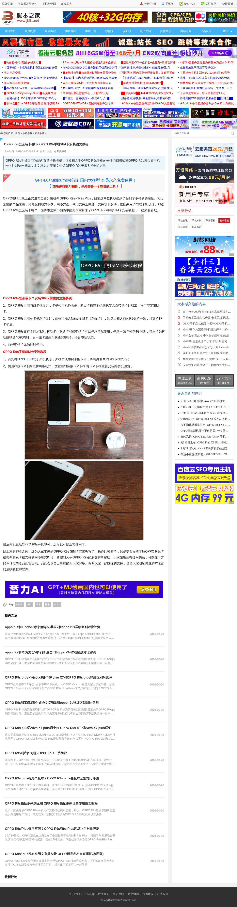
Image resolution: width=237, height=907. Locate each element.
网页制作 (30, 31)
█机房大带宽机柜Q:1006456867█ (142, 82)
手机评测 (183, 227)
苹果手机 (210, 220)
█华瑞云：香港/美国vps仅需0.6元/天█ (86, 98)
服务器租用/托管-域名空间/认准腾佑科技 (146, 98)
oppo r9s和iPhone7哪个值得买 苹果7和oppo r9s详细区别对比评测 (52, 627)
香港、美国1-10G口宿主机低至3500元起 (205, 77)
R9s (29, 604)
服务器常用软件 (27, 3)
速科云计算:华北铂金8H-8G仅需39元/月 (145, 67)
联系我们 (103, 894)
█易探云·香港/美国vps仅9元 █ (22, 62)
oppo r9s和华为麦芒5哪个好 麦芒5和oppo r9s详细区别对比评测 (50, 652)
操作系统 (165, 31)
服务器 (127, 31)
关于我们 (74, 894)
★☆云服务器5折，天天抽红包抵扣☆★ (87, 82)
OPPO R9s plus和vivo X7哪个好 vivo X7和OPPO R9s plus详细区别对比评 (58, 677)
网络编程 (50, 31)
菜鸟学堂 (7, 3)
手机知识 (196, 220)
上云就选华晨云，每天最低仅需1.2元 (202, 93)
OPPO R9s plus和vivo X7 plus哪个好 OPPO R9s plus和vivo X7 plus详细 (58, 728)
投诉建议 (147, 894)
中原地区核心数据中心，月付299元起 (86, 93)
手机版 (169, 3)
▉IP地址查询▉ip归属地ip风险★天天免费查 (90, 72)
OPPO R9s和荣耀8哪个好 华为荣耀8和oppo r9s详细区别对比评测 (52, 702)
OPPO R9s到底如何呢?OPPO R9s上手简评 (36, 753)
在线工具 (66, 3)
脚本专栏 (70, 31)
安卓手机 (39, 133)
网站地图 (133, 894)
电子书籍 (145, 31)
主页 (17, 133)
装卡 (38, 604)
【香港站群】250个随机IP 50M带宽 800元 (147, 77)
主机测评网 (49, 3)
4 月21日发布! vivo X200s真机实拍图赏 (204, 448)
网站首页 (10, 31)
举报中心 (189, 4)
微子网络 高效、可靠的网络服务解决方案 (88, 88)
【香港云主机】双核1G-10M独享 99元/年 (205, 72)
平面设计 (206, 31)
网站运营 (185, 31)
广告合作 (89, 894)
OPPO (19, 604)
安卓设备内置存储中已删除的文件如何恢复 (209, 365)
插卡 (47, 604)
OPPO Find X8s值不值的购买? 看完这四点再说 (208, 413)
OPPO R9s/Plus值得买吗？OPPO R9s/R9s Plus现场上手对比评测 (52, 828)
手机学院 (27, 133)
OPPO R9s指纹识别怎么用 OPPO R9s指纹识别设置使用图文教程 (51, 803)
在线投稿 (162, 894)
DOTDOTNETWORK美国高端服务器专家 (88, 103)
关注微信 (210, 3)
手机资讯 (183, 220)
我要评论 (60, 151)
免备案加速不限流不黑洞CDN (198, 67)
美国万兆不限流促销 (16, 82)
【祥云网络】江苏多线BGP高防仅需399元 (147, 88)
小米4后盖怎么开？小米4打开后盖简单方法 (209, 341)
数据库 (109, 31)
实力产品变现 (12, 72)
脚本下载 (90, 31)
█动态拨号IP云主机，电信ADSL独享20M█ (30, 88)
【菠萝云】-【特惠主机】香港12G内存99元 (30, 67)
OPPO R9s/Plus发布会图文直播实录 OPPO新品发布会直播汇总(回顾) (54, 854)
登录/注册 (150, 3)
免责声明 (118, 894)
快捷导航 (229, 3)
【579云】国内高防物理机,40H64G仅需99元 (90, 77)
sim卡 (57, 604)
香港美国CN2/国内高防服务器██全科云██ (206, 98)
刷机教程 (196, 227)
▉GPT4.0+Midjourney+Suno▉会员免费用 (30, 93)
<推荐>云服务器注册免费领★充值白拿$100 (207, 62)
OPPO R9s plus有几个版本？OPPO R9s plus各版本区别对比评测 (52, 778)
